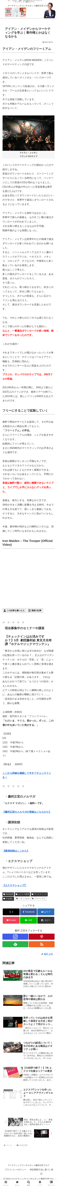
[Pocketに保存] (11, 920)
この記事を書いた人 (15, 610)
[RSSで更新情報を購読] (42, 944)
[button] (45, 920)
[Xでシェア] (11, 911)
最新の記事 (36, 610)
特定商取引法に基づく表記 (41, 1171)
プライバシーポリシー (15, 1169)
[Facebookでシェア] (28, 911)
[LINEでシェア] (28, 920)
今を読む (8, 899)
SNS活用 (8, 894)
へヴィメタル (22, 899)
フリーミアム (38, 899)
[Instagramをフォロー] (15, 937)
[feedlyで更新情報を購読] (15, 944)
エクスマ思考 (22, 894)
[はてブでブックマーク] (45, 911)
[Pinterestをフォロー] (42, 937)
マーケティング (39, 894)
